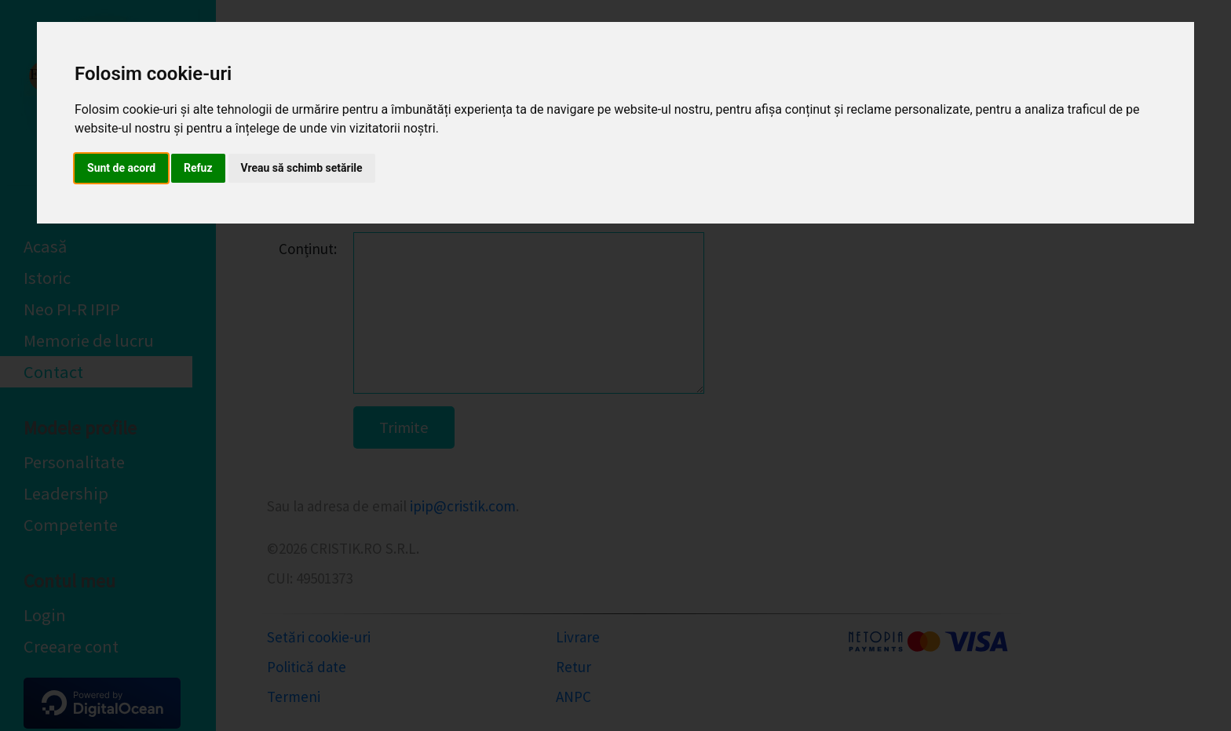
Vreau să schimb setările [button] (302, 168)
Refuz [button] (198, 168)
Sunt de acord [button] (121, 168)
